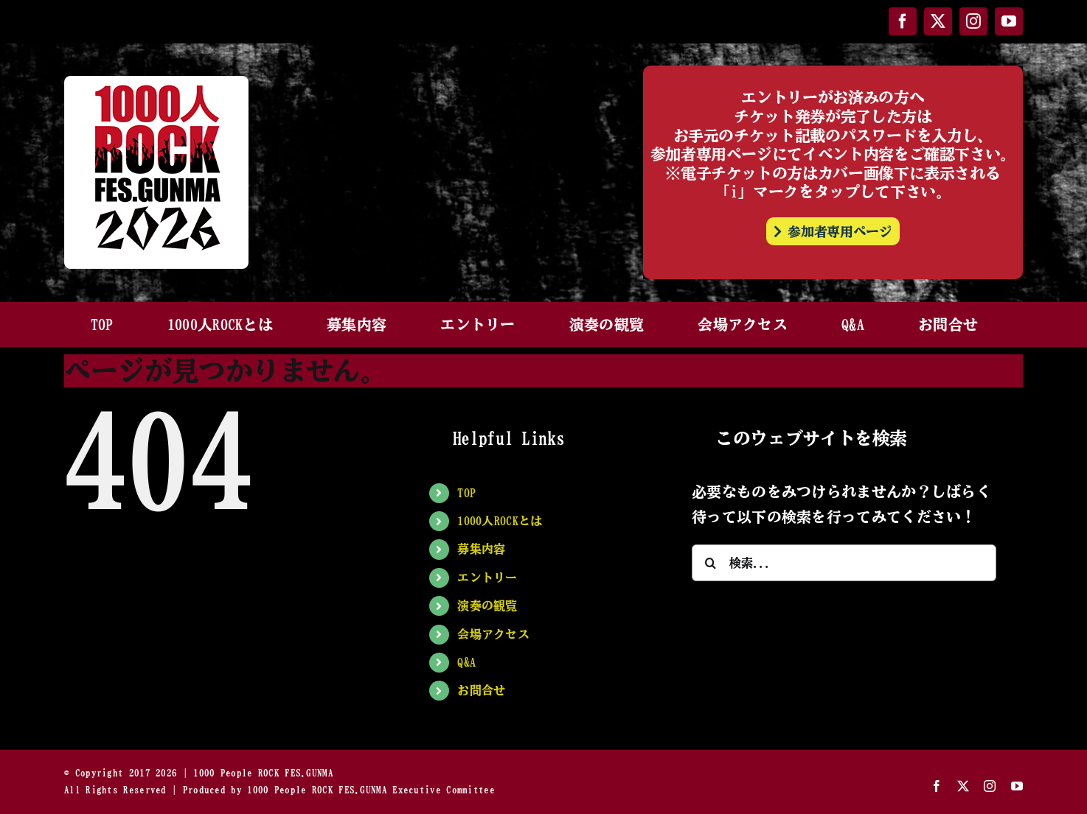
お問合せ (481, 690)
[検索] (710, 562)
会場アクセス (493, 634)
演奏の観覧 (487, 605)
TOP (466, 493)
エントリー (487, 577)
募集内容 (481, 549)
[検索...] (844, 562)
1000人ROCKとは (499, 521)
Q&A (466, 662)
